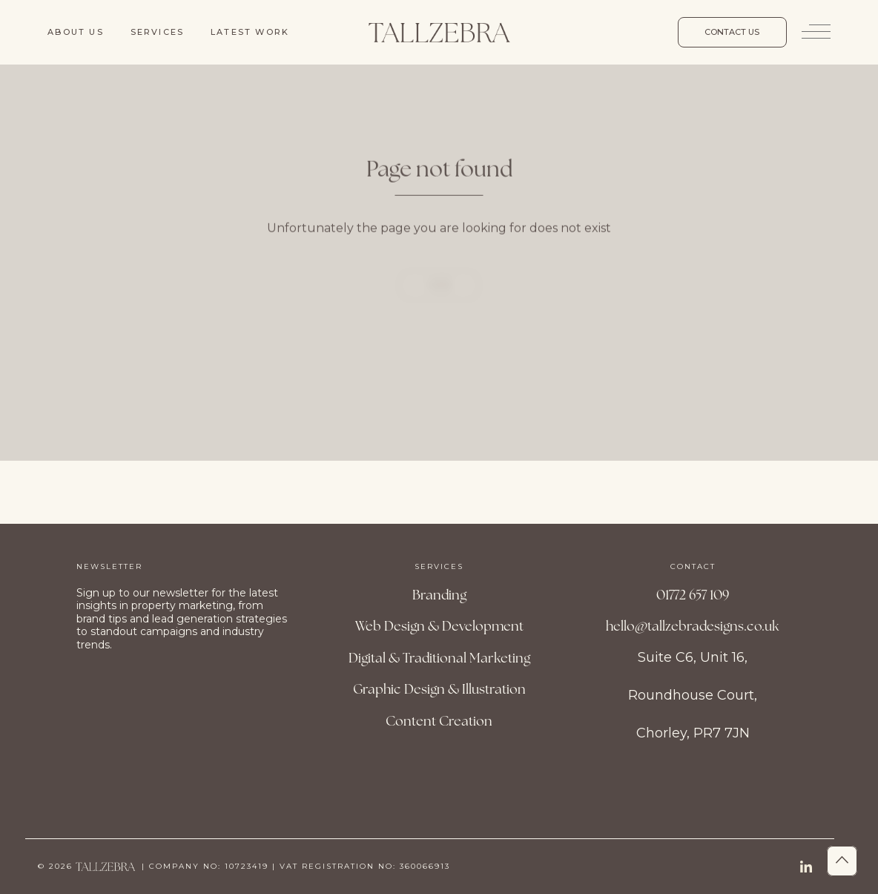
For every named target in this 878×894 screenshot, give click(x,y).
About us (75, 32)
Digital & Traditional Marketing (439, 657)
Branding (439, 594)
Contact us (731, 32)
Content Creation (439, 720)
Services (158, 32)
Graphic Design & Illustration (439, 688)
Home (439, 300)
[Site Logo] (439, 32)
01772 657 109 (692, 594)
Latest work (250, 32)
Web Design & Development (439, 625)
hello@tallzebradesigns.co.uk (692, 625)
